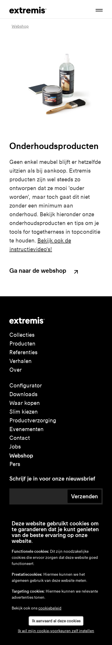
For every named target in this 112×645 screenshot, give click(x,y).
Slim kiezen (23, 411)
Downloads (23, 394)
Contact (19, 438)
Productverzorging (32, 420)
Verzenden (84, 496)
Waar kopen (24, 403)
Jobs (15, 446)
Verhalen (20, 361)
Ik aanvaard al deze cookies (56, 621)
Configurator (25, 385)
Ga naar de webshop (44, 271)
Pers (14, 464)
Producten (22, 343)
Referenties (23, 352)
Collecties (22, 335)
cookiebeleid (49, 608)
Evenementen (26, 429)
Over (15, 369)
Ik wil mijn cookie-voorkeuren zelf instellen (56, 630)
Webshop (21, 455)
